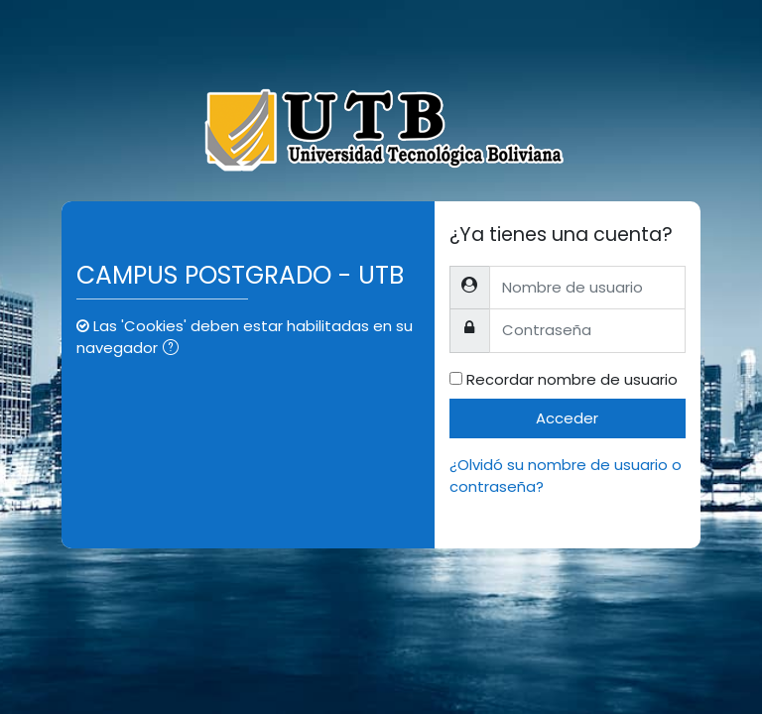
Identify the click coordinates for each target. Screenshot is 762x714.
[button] (175, 349)
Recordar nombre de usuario (572, 379)
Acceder (567, 418)
